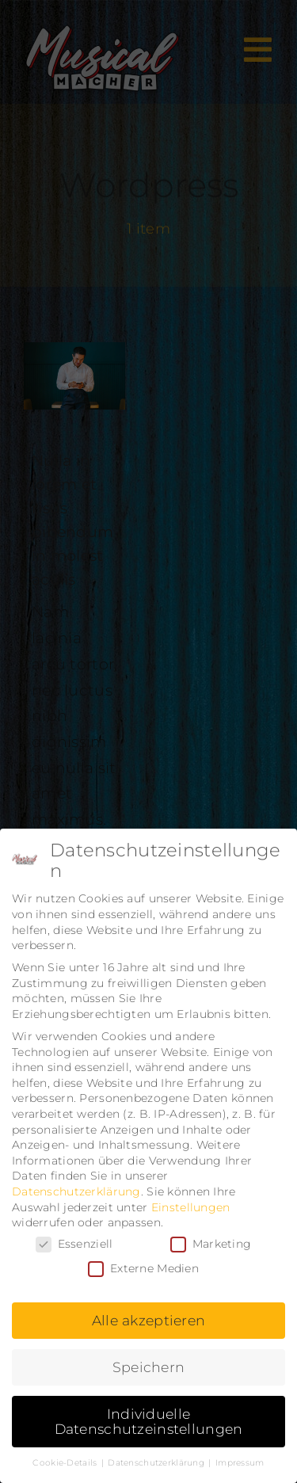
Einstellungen (190, 1207)
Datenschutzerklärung (76, 1191)
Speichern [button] (148, 1367)
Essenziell (74, 1244)
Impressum (240, 1463)
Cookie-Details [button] (65, 1463)
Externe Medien (143, 1268)
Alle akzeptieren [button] (149, 1320)
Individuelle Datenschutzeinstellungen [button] (149, 1421)
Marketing (211, 1244)
